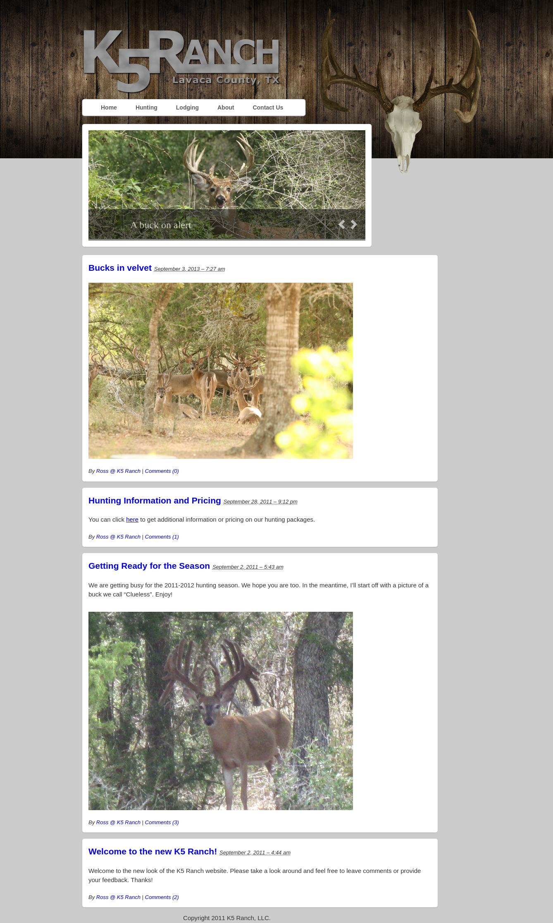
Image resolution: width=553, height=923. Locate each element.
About (225, 107)
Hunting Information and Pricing (154, 500)
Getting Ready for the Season (149, 565)
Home (109, 107)
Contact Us (268, 107)
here (132, 519)
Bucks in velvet (120, 267)
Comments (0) (162, 471)
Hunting (146, 107)
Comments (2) (162, 897)
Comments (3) (162, 822)
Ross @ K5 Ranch (118, 471)
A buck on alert (160, 224)
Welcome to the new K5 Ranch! (152, 851)
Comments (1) (162, 537)
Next (354, 224)
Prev (341, 224)
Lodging (187, 107)
